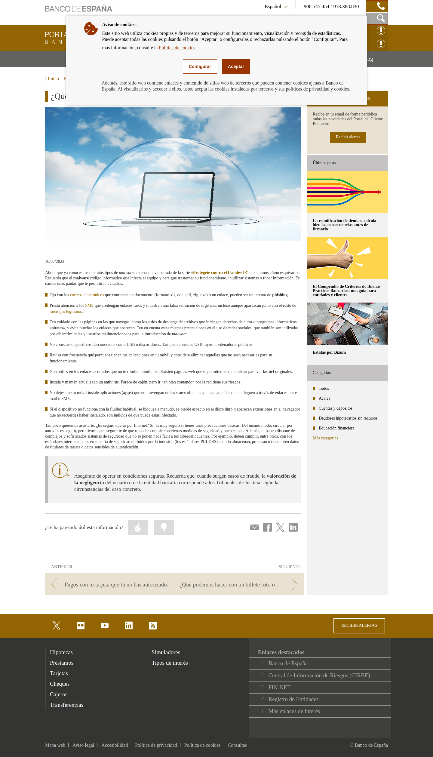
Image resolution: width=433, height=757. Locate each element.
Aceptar (236, 66)
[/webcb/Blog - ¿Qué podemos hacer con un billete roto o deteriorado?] (240, 584)
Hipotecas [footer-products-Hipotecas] (61, 652)
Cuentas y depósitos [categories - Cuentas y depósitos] (335, 408)
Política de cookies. (177, 47)
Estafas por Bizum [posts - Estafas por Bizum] (329, 352)
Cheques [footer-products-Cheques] (59, 684)
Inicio (53, 78)
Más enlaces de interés (294, 711)
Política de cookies (202, 745)
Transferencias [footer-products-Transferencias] (66, 705)
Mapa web (55, 745)
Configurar (200, 66)
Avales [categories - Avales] (324, 398)
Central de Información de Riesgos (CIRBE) (319, 675)
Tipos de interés (170, 663)
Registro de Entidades (294, 699)
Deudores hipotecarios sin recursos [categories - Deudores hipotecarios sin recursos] (348, 418)
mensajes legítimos (66, 311)
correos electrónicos (87, 295)
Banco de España (288, 663)
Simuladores (166, 652)
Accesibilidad (114, 745)
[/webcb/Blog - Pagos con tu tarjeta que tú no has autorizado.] (108, 584)
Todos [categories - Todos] (324, 388)
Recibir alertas (348, 137)
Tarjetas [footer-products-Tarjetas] (59, 673)
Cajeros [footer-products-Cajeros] (58, 694)
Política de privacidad (156, 745)
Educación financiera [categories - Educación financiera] (337, 428)
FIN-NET (280, 687)
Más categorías (325, 438)
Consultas (237, 745)
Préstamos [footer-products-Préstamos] (61, 663)
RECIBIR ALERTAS (359, 625)
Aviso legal (83, 745)
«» (219, 272)
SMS (89, 305)
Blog (375, 61)
